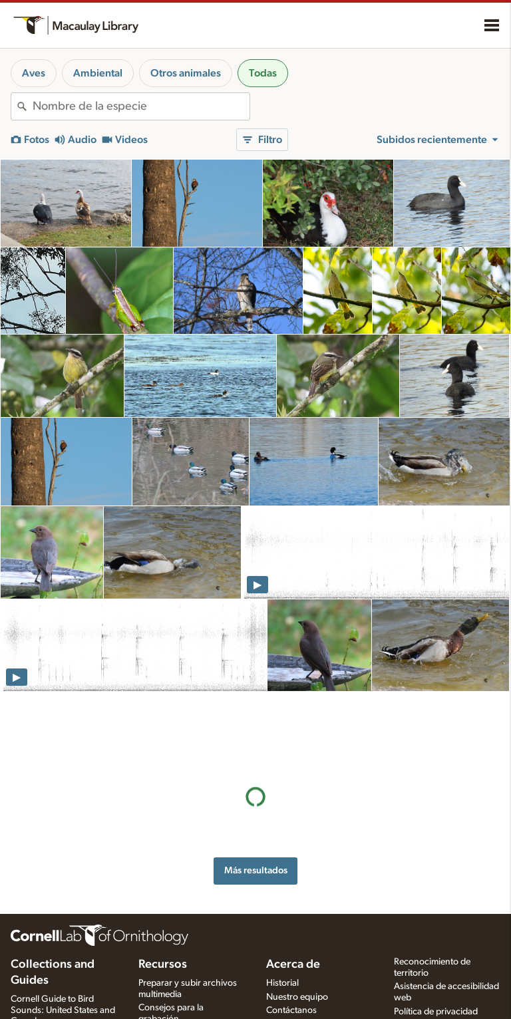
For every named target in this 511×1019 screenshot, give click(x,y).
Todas (263, 73)
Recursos (162, 915)
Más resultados (255, 797)
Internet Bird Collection (56, 999)
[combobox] (141, 106)
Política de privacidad (436, 961)
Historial (282, 933)
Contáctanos (291, 960)
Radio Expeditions (46, 985)
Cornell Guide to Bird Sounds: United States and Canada (63, 960)
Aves (33, 73)
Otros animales (185, 73)
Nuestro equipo (297, 946)
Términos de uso (426, 975)
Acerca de (293, 915)
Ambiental (97, 73)
